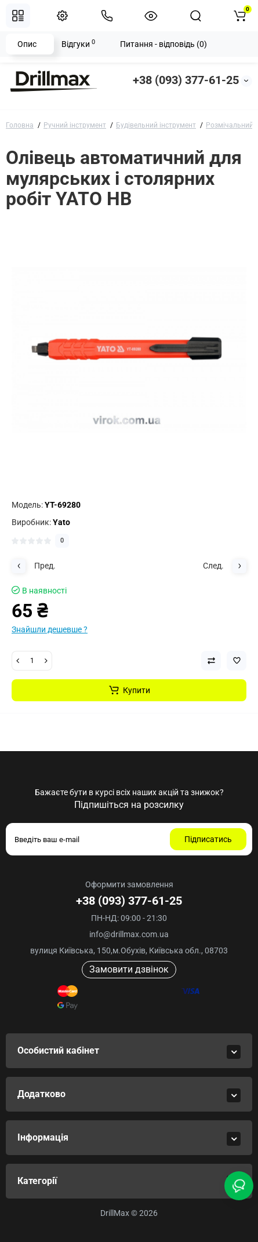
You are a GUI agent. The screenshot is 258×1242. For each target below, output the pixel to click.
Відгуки (78, 43)
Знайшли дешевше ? (50, 629)
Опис (27, 44)
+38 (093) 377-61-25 (186, 80)
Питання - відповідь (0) (163, 44)
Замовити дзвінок (129, 969)
